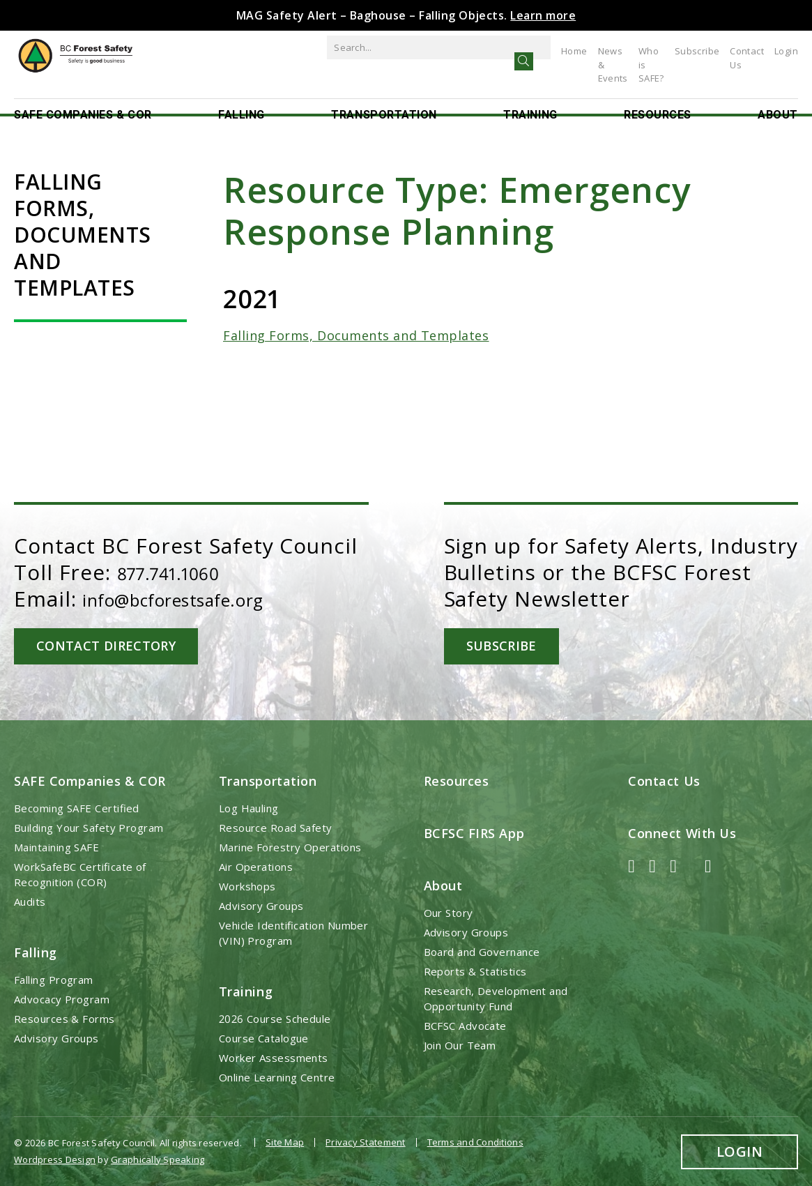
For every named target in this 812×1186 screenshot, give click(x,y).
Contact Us (740, 51)
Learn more (543, 15)
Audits (30, 900)
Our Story (448, 912)
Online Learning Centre (277, 1077)
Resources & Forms (64, 1018)
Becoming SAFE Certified (76, 807)
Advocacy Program (61, 998)
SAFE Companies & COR (83, 100)
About (778, 100)
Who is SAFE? (621, 51)
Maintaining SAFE (56, 846)
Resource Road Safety (275, 826)
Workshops (247, 885)
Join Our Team (460, 1044)
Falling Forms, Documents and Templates (356, 335)
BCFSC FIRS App (474, 831)
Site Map (285, 1141)
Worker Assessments (273, 1057)
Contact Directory (113, 645)
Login (786, 51)
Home (491, 51)
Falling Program (53, 979)
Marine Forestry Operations (290, 846)
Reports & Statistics (475, 971)
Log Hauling (249, 807)
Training (530, 100)
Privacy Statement (365, 1141)
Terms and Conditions (475, 1141)
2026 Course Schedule (275, 1018)
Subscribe (683, 51)
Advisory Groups (56, 1037)
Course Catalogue (264, 1037)
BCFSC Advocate (465, 1025)
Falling (241, 100)
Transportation (384, 100)
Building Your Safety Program (89, 826)
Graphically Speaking (157, 1155)
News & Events (548, 51)
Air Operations (256, 865)
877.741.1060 (180, 572)
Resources (657, 100)
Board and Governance (482, 951)
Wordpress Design (54, 1155)
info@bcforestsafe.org (199, 598)
